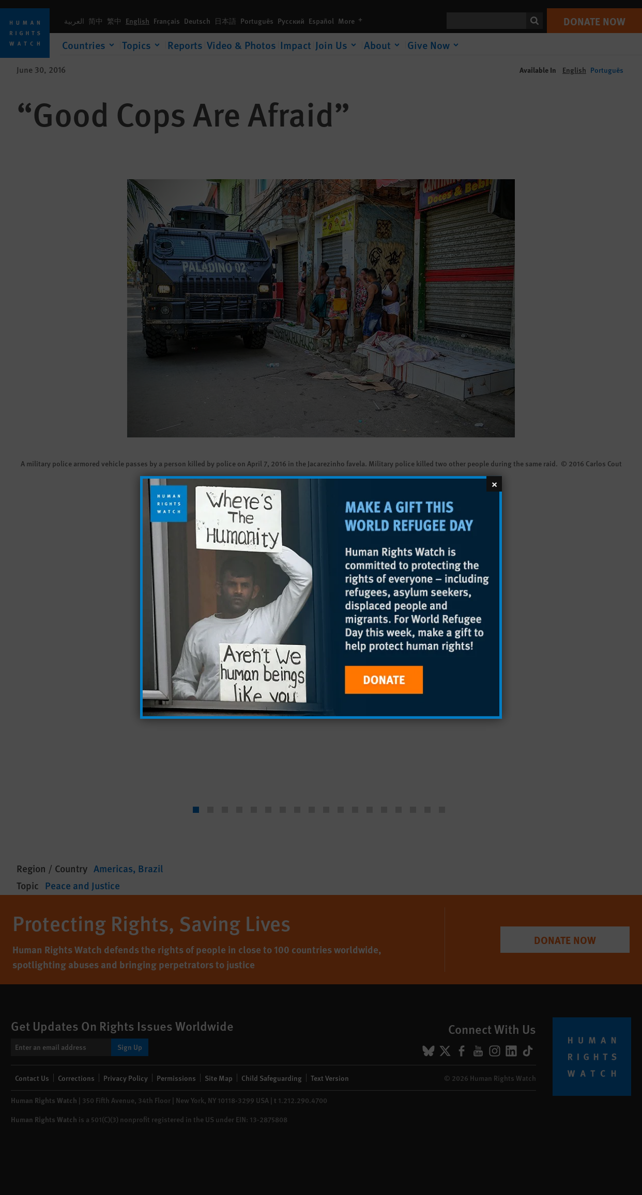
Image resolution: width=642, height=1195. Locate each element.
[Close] (494, 484)
